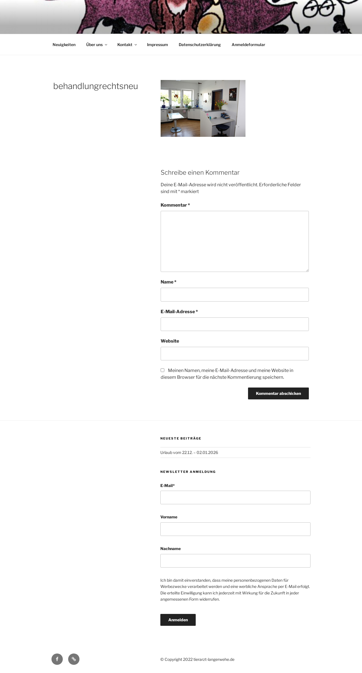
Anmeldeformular (248, 44)
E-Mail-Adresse (179, 311)
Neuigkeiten (64, 44)
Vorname (168, 516)
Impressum (157, 44)
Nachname (170, 548)
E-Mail (167, 485)
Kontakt (127, 44)
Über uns (97, 44)
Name (168, 282)
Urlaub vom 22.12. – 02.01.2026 (189, 452)
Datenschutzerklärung (200, 44)
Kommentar (175, 205)
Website (170, 341)
